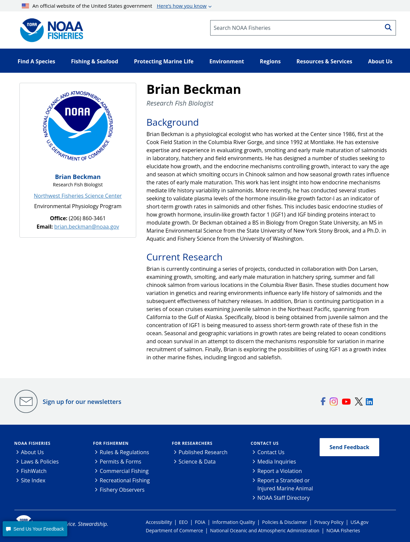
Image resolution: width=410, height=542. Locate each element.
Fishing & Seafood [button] (94, 61)
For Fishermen (111, 443)
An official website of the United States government (114, 6)
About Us (32, 452)
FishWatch (34, 471)
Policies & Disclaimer (284, 522)
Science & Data (197, 461)
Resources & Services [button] (324, 61)
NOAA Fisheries (32, 443)
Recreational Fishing (125, 480)
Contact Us (265, 443)
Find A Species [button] (37, 61)
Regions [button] (270, 61)
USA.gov (359, 522)
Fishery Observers (122, 489)
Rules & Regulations (124, 452)
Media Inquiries (276, 461)
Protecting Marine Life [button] (163, 61)
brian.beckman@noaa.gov (86, 226)
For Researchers (192, 443)
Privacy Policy (328, 522)
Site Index (33, 480)
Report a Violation (279, 471)
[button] (35, 528)
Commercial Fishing (124, 471)
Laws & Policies (40, 461)
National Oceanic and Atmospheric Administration (264, 530)
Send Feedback (350, 447)
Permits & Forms (120, 461)
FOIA (200, 522)
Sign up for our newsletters (82, 402)
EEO (183, 522)
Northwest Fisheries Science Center (78, 195)
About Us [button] (380, 61)
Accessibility (159, 522)
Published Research (203, 452)
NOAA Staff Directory (283, 497)
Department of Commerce (174, 530)
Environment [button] (226, 61)
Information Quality (233, 522)
